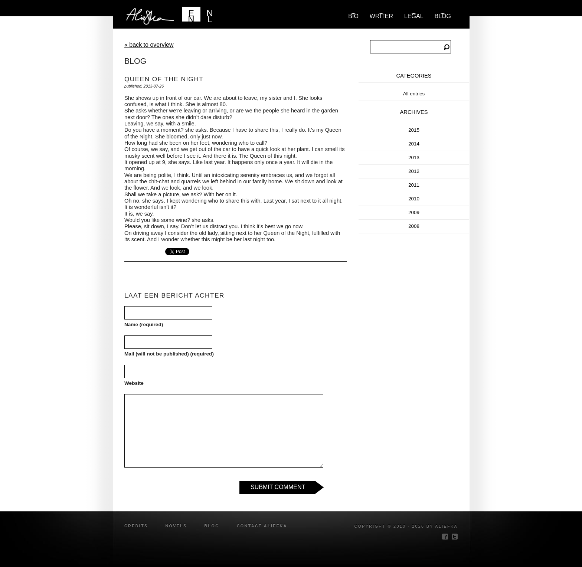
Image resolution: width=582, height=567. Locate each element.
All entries (414, 93)
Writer (381, 16)
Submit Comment (278, 487)
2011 (413, 185)
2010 (413, 198)
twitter (455, 537)
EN (191, 15)
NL (209, 15)
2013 (413, 157)
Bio (353, 16)
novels (176, 526)
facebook (445, 537)
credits (136, 526)
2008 (413, 226)
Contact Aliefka (262, 526)
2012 (413, 171)
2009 (413, 212)
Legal (414, 16)
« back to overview (149, 45)
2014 (413, 144)
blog (443, 16)
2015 (413, 130)
